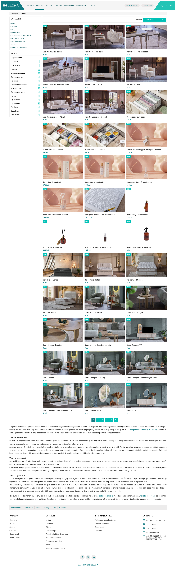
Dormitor (13, 26)
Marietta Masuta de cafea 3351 (139, 52)
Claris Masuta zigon (134, 312)
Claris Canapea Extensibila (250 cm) (141, 378)
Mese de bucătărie (17, 38)
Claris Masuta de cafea (52, 345)
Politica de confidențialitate (106, 520)
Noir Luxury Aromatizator (137, 215)
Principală (14, 14)
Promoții (46, 508)
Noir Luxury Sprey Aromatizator (98, 247)
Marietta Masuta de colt (52, 52)
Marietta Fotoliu (133, 84)
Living (12, 24)
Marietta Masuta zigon (94, 52)
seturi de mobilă (106, 496)
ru (171, 5)
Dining (12, 29)
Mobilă (40, 5)
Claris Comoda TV (134, 345)
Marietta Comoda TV (93, 84)
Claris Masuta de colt (93, 312)
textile (143, 496)
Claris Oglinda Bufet (93, 410)
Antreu (12, 44)
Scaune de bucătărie (17, 41)
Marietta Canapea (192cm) (54, 117)
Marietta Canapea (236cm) (96, 117)
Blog (38, 508)
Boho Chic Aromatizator (53, 182)
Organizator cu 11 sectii (53, 149)
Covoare (58, 5)
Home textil (69, 5)
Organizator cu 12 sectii (95, 149)
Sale (93, 5)
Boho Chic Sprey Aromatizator (139, 182)
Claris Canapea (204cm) (95, 378)
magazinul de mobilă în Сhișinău (144, 430)
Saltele (49, 5)
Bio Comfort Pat (49, 312)
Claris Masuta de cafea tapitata (98, 345)
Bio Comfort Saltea (134, 280)
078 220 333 (149, 528)
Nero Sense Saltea (50, 280)
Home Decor (81, 5)
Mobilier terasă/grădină (18, 47)
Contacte (62, 508)
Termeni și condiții (102, 524)
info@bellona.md (151, 532)
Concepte (30, 5)
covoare (152, 496)
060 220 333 (147, 5)
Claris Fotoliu (48, 378)
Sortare (139, 20)
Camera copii (51, 531)
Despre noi (29, 508)
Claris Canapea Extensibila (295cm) (57, 410)
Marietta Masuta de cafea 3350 (56, 84)
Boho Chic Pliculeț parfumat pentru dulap (143, 149)
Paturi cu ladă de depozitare (20, 35)
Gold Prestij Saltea (92, 280)
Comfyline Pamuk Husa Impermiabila (100, 215)
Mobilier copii (15, 32)
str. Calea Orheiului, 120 (154, 520)
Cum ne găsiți (132, 5)
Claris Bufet (131, 410)
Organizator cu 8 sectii (135, 117)
